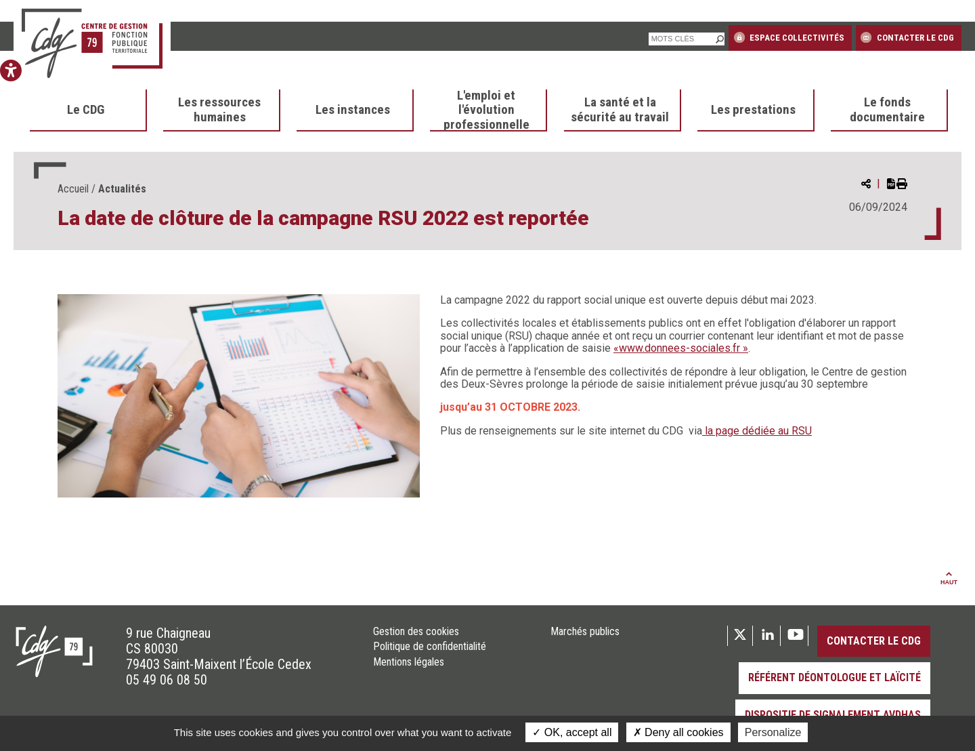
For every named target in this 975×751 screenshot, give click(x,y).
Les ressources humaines (219, 110)
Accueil (73, 188)
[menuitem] (88, 110)
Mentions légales (408, 662)
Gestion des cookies (416, 632)
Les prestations (753, 109)
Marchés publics (585, 632)
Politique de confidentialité (429, 647)
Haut (948, 579)
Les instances (353, 109)
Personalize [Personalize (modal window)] (773, 732)
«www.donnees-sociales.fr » (680, 348)
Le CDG (85, 109)
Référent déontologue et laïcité (834, 677)
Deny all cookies (678, 732)
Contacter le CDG (907, 37)
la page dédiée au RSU (757, 430)
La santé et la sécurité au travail (620, 110)
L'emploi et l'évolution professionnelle (486, 110)
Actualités (122, 188)
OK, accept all (571, 732)
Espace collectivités (789, 37)
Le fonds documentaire (887, 110)
